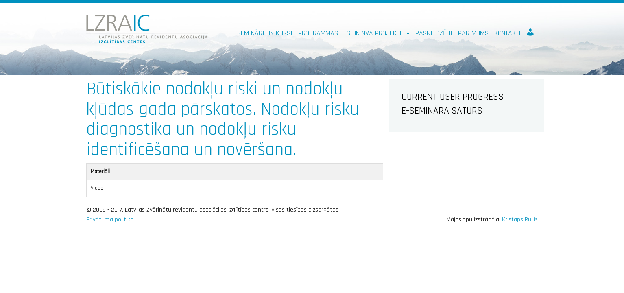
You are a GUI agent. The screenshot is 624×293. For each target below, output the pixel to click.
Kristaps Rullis (520, 219)
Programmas (318, 33)
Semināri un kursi (264, 33)
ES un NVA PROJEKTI (373, 33)
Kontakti (507, 33)
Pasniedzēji (433, 33)
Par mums (473, 33)
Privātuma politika (109, 219)
